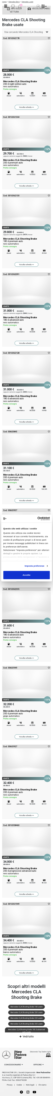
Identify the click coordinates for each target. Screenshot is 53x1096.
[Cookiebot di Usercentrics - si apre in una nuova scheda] (38, 518)
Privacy (9, 1085)
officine (37, 1064)
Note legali (30, 1085)
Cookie (19, 1085)
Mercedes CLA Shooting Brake (26, 85)
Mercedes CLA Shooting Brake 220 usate (26, 1018)
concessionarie (12, 1064)
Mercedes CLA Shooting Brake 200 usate (26, 1012)
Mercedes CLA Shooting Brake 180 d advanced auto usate (26, 1031)
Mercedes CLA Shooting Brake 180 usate (26, 1007)
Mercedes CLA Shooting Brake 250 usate (26, 1024)
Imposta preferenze (34, 566)
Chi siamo (42, 1085)
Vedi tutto (27, 1036)
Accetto (26, 575)
